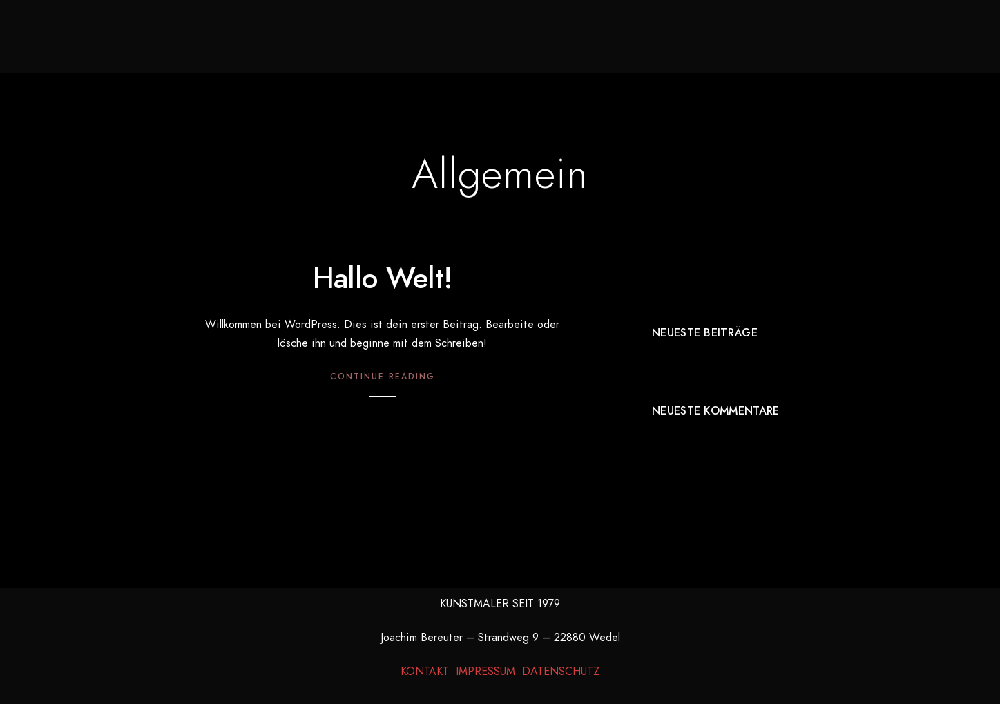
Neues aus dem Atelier (340, 34)
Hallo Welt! (382, 278)
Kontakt (723, 34)
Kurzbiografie (622, 34)
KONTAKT (425, 671)
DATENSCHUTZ (560, 671)
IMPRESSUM (485, 671)
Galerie (466, 34)
